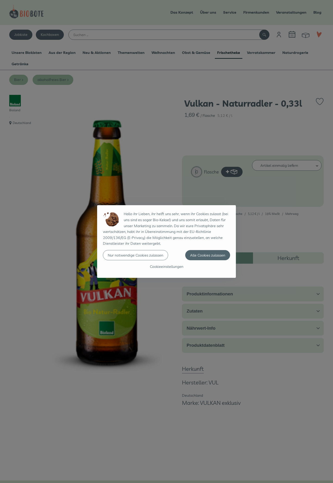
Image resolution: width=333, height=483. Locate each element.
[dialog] (166, 241)
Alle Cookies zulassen (207, 255)
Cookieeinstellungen (166, 266)
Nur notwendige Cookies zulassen (135, 255)
